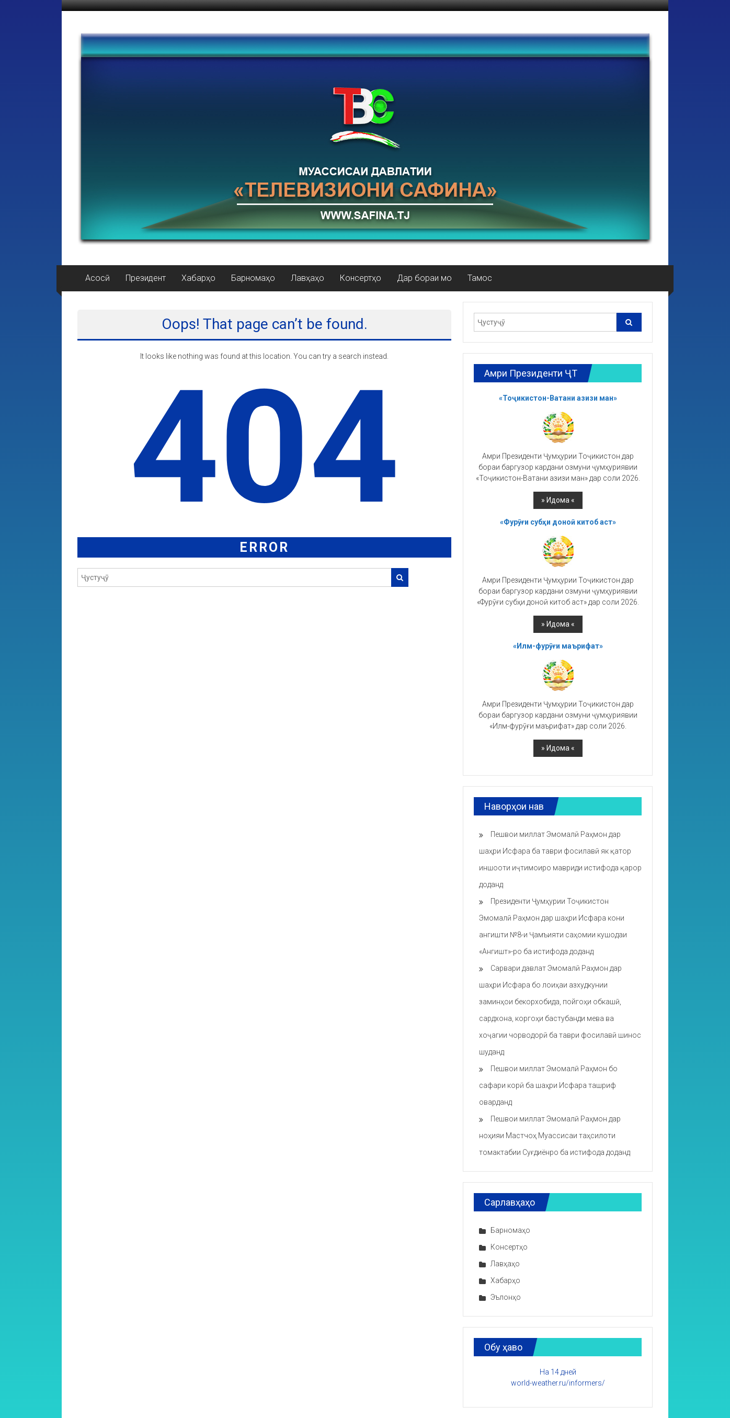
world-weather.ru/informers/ (558, 1383)
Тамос (479, 278)
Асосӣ (97, 278)
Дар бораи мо (424, 278)
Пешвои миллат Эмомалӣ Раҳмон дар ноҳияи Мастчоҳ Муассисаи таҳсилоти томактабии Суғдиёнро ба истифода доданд (554, 1135)
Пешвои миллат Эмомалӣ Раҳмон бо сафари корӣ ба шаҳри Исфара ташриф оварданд (548, 1085)
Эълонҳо (506, 1297)
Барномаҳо (253, 278)
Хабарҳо (198, 278)
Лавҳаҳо (307, 278)
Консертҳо (360, 278)
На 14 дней (558, 1372)
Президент (146, 278)
